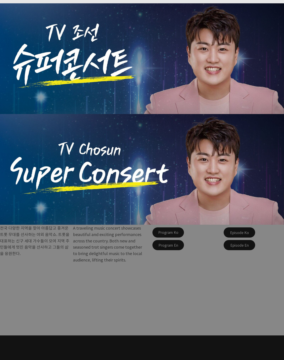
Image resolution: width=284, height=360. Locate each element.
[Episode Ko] (239, 232)
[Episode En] (239, 245)
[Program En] (168, 245)
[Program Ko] (168, 232)
